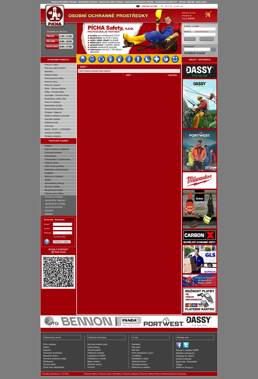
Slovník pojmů (94, 350)
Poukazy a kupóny (53, 136)
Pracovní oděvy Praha (149, 374)
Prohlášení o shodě (96, 359)
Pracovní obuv (51, 82)
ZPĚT (128, 75)
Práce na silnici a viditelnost (57, 149)
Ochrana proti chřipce (54, 193)
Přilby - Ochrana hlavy (54, 92)
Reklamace (48, 361)
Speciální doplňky (52, 119)
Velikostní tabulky (95, 353)
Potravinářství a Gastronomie (57, 159)
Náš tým (135, 350)
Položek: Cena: (188, 16)
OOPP (83, 67)
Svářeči (48, 146)
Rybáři (48, 180)
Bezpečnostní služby (54, 190)
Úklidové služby (51, 163)
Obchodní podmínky (52, 353)
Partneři (91, 367)
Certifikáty (136, 356)
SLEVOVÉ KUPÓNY (54, 207)
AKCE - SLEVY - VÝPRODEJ (58, 129)
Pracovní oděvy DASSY (55, 68)
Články (179, 364)
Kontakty (136, 344)
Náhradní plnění (50, 356)
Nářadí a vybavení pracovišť (57, 116)
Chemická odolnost (53, 153)
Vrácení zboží (49, 364)
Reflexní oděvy (51, 75)
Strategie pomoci (140, 364)
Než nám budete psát (97, 344)
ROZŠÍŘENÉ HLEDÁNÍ (194, 53)
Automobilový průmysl (54, 183)
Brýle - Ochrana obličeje (55, 88)
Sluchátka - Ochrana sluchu (57, 95)
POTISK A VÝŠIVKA (54, 197)
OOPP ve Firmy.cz (184, 367)
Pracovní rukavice (52, 85)
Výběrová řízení (139, 361)
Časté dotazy (93, 347)
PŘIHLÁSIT (190, 39)
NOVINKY (49, 211)
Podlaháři (49, 173)
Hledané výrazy (94, 364)
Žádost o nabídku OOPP (187, 350)
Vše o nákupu (49, 344)
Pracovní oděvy (51, 65)
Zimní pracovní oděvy (54, 78)
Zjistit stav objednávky (53, 367)
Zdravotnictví (50, 156)
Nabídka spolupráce (185, 353)
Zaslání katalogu (183, 359)
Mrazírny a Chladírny (54, 176)
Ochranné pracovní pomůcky (173, 374)
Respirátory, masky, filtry (55, 99)
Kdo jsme (136, 347)
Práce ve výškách (52, 102)
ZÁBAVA (48, 214)
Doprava (47, 350)
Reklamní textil (51, 122)
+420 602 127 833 (149, 6)
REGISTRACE (206, 39)
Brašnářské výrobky (53, 105)
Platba (46, 347)
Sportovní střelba (52, 187)
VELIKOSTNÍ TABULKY (55, 200)
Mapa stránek (93, 361)
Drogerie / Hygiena (53, 112)
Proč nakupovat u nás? (142, 353)
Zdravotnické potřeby (54, 109)
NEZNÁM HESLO (201, 32)
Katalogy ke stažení (185, 356)
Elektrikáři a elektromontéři (56, 170)
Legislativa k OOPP (96, 356)
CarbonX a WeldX (53, 133)
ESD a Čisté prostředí (54, 166)
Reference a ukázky (141, 367)
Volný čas (49, 126)
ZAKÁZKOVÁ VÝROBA (55, 204)
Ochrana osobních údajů (54, 359)
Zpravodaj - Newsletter (186, 362)
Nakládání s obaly (140, 359)
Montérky (49, 71)
